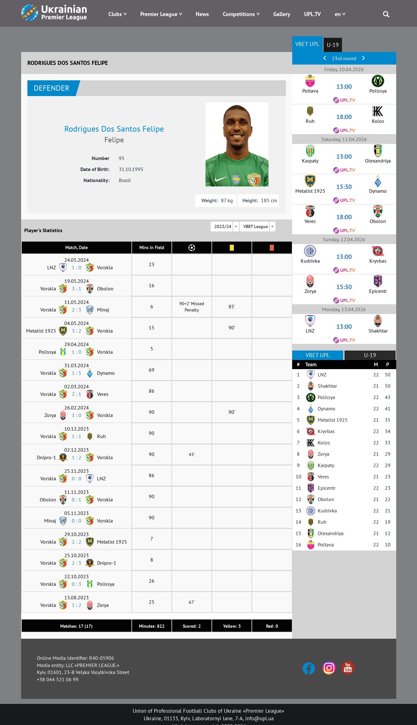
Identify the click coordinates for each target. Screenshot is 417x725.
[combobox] (224, 226)
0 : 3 (76, 584)
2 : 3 (76, 309)
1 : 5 (76, 373)
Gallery (281, 14)
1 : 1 (76, 436)
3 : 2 (76, 331)
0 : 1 (76, 499)
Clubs (115, 14)
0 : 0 (76, 478)
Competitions (239, 14)
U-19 (333, 45)
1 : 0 (76, 267)
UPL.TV (312, 14)
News (202, 14)
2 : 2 (76, 542)
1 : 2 (76, 457)
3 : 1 (76, 288)
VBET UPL (307, 44)
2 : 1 (76, 394)
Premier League (158, 14)
